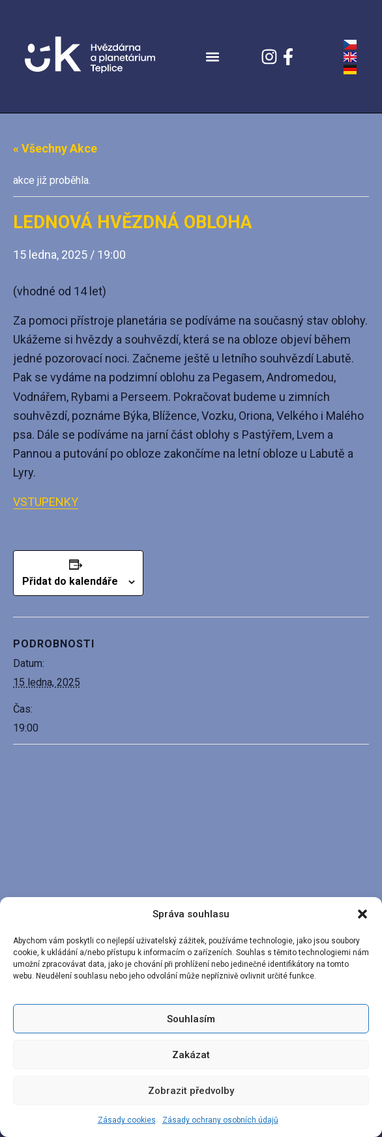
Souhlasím (191, 1019)
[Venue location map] (191, 838)
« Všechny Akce (55, 148)
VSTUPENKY (45, 502)
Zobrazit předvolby (191, 1091)
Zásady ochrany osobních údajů (220, 1120)
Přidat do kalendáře (70, 581)
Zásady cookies (127, 1120)
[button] (362, 914)
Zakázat (191, 1055)
